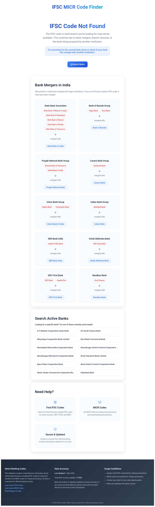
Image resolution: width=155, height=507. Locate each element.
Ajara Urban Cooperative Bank (50, 364)
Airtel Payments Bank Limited (93, 356)
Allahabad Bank (87, 373)
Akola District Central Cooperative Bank (98, 364)
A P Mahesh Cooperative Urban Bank (53, 331)
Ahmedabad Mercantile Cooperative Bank (55, 348)
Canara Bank (99, 183)
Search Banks (77, 64)
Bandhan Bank (99, 297)
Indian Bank (99, 224)
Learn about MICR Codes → (15, 488)
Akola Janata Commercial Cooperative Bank (56, 373)
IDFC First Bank (55, 297)
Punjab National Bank (55, 187)
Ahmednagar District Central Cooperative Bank (100, 348)
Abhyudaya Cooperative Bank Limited (53, 339)
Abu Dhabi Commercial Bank (93, 339)
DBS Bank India (55, 261)
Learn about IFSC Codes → (15, 486)
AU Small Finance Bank (91, 331)
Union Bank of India (55, 224)
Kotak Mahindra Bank (99, 261)
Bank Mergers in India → (14, 491)
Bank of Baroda (99, 128)
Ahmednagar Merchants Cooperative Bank (55, 356)
